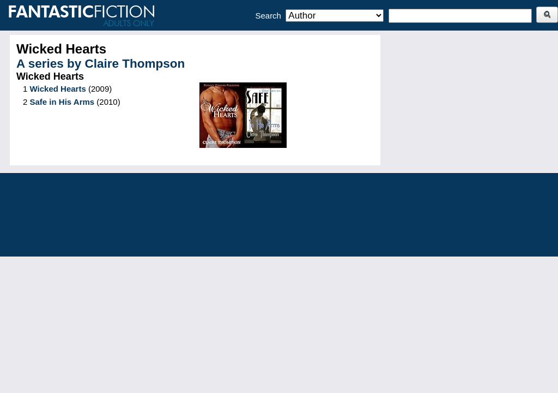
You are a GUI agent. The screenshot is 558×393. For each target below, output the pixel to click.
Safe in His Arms (62, 101)
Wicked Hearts (58, 88)
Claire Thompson (135, 63)
